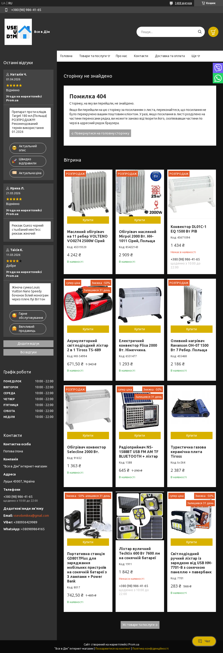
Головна (66, 56)
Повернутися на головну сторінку (101, 133)
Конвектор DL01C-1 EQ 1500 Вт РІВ (188, 229)
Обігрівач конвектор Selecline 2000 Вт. (86, 449)
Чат (204, 641)
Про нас (121, 56)
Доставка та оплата (170, 56)
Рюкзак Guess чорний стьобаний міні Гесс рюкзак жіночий (27, 229)
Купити (88, 220)
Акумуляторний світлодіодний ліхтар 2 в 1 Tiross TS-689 (87, 345)
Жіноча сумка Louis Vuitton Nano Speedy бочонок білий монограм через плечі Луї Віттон (30, 293)
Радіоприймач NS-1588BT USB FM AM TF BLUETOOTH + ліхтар (138, 451)
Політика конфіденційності (150, 648)
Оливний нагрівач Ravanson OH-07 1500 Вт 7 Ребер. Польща (189, 345)
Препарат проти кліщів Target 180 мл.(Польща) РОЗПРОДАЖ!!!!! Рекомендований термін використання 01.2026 (29, 122)
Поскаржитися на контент (112, 648)
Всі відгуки (28, 352)
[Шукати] (200, 32)
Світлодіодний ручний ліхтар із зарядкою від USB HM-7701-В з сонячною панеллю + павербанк (191, 563)
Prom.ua (133, 644)
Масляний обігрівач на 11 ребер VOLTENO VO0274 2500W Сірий (87, 236)
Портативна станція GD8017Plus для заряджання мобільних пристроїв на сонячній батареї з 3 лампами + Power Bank (87, 567)
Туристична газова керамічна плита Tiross (188, 451)
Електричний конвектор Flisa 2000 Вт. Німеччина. (138, 345)
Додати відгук (28, 343)
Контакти (141, 56)
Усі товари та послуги (138, 625)
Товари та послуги (93, 56)
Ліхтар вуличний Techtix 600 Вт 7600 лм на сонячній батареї (139, 553)
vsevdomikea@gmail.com (31, 515)
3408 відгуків (183, 3)
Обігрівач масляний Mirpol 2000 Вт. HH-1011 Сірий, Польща (137, 236)
